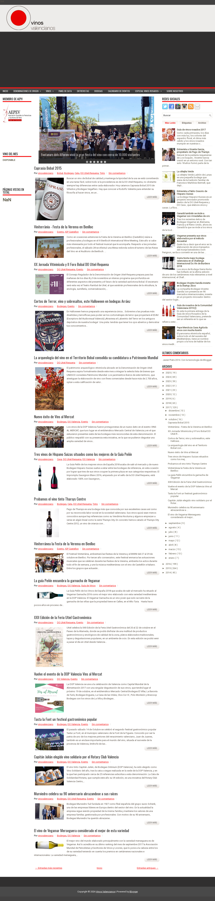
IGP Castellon (72, 231)
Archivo (202, 123)
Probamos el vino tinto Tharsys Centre (60, 499)
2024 (168, 377)
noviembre (174, 415)
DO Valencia (74, 421)
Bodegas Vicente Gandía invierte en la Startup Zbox (193, 284)
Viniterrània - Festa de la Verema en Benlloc (63, 227)
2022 (168, 385)
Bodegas (98, 91)
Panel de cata (65, 91)
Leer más (152, 197)
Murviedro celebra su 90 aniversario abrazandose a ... (186, 508)
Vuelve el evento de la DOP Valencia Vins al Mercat (68, 674)
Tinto (102, 173)
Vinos (51, 90)
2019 (168, 398)
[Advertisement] (184, 62)
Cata (77, 173)
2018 (168, 403)
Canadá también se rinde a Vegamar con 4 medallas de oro (193, 214)
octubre (173, 419)
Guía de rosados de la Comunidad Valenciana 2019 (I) (194, 306)
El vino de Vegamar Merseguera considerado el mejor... (184, 516)
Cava (59, 459)
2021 (168, 390)
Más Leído (170, 123)
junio (171, 536)
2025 (168, 372)
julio (171, 532)
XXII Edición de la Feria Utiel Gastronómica (62, 617)
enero (172, 558)
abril (171, 544)
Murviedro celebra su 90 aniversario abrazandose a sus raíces (76, 793)
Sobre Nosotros (175, 91)
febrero (173, 553)
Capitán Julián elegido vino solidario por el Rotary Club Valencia (76, 757)
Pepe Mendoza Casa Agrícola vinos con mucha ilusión (192, 329)
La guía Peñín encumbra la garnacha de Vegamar (67, 580)
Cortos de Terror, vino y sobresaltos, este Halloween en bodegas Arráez (82, 301)
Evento (60, 231)
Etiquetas (187, 123)
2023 (168, 381)
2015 (168, 568)
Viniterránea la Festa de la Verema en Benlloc (64, 543)
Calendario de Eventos (119, 91)
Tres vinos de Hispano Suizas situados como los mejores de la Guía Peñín (83, 454)
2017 (168, 407)
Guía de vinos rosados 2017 (191, 129)
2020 (168, 394)
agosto (173, 527)
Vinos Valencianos (105, 891)
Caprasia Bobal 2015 (48, 168)
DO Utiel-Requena (89, 173)
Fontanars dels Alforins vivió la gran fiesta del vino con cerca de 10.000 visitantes (90, 154)
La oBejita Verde (185, 171)
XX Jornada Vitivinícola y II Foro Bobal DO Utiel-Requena (71, 264)
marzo (172, 549)
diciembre (174, 410)
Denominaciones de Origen (28, 90)
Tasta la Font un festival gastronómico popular (65, 719)
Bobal (60, 173)
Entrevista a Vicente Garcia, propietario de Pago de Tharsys (193, 150)
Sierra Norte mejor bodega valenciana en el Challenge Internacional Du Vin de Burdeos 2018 (193, 262)
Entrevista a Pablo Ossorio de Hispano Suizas (192, 192)
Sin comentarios (117, 173)
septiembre (175, 523)
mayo (172, 540)
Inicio (5, 91)
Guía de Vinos (88, 585)
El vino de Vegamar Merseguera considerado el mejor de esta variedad (81, 830)
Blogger (207, 360)
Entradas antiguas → (147, 868)
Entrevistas (83, 91)
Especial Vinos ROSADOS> (149, 90)
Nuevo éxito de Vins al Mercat (54, 416)
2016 (168, 564)
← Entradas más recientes (48, 868)
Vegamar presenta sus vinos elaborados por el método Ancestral (191, 238)
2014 (168, 572)
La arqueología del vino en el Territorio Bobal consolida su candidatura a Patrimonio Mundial (96, 357)
